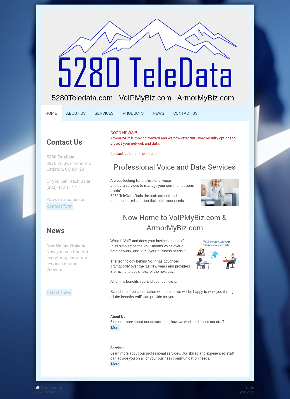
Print (42, 387)
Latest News (59, 292)
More (115, 327)
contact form (60, 206)
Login (250, 387)
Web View (247, 392)
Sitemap (56, 387)
